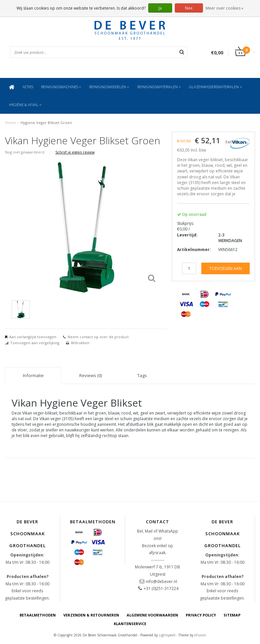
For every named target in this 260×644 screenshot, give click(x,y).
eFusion (200, 635)
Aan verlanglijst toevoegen (32, 336)
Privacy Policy (201, 614)
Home (10, 122)
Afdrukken (80, 342)
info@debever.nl (161, 581)
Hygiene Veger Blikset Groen (46, 122)
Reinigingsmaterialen (159, 86)
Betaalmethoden (38, 614)
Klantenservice (130, 623)
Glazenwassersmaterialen (215, 86)
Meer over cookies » (224, 8)
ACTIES (28, 86)
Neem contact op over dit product (98, 336)
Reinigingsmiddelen (109, 86)
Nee (189, 8)
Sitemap (232, 614)
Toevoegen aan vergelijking (34, 342)
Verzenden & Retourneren (91, 614)
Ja (160, 8)
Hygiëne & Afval (25, 104)
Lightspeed (167, 635)
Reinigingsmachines (61, 86)
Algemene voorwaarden (152, 614)
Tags (142, 375)
